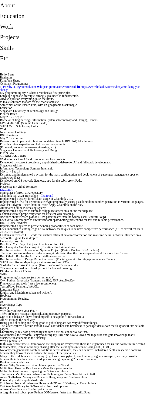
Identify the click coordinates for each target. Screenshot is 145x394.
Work (6, 26)
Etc (4, 58)
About (7, 5)
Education (12, 15)
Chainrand (47, 195)
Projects (9, 37)
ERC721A (6, 189)
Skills (7, 47)
